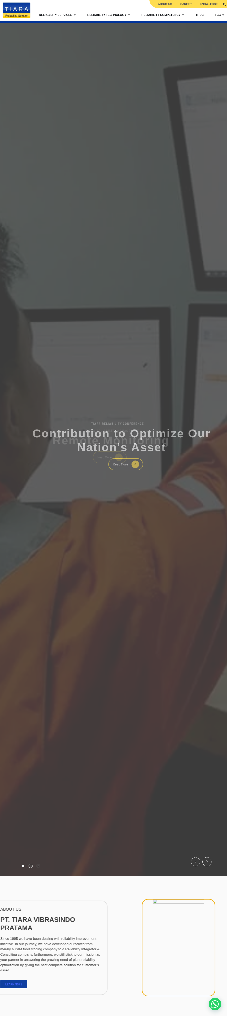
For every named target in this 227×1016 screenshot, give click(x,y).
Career (186, 4)
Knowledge (209, 4)
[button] (224, 4)
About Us (165, 4)
